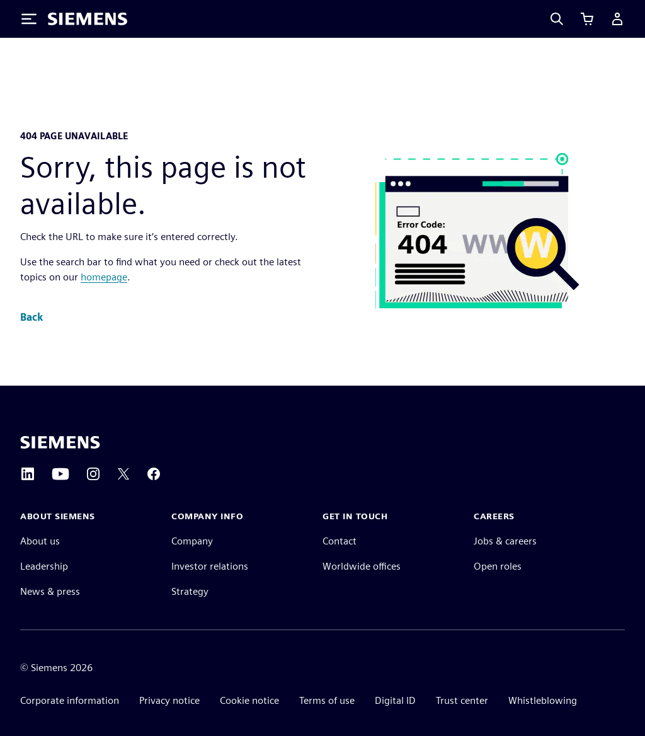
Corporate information (69, 700)
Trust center (462, 700)
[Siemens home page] (60, 442)
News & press (50, 591)
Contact (339, 541)
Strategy (189, 591)
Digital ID (395, 700)
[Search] (556, 19)
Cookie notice (249, 700)
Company (192, 541)
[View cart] (587, 19)
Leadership (44, 566)
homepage (104, 277)
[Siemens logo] (87, 19)
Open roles (498, 566)
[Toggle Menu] (29, 19)
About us (40, 541)
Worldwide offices (361, 566)
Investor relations (209, 566)
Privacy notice (169, 700)
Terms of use (327, 700)
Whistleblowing (542, 700)
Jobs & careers (505, 541)
